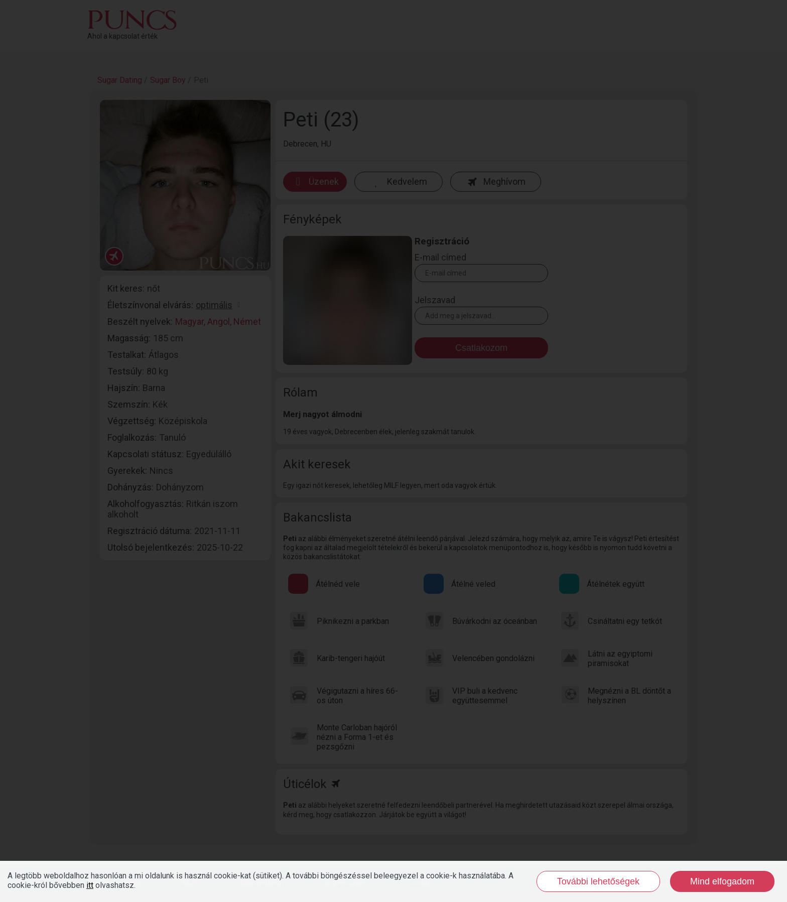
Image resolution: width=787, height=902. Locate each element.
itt (89, 885)
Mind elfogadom (722, 881)
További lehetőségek (598, 881)
